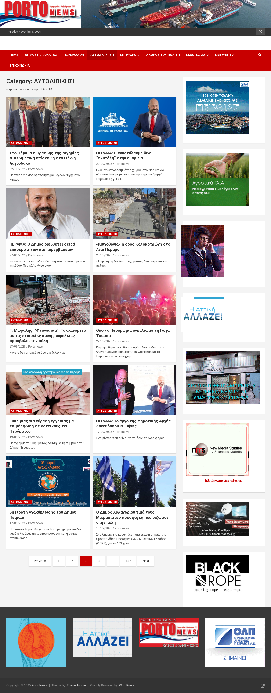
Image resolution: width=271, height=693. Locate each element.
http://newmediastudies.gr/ (223, 480)
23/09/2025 (18, 346)
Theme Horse (76, 685)
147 (128, 561)
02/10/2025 (18, 169)
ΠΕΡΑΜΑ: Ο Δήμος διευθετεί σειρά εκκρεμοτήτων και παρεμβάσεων (42, 247)
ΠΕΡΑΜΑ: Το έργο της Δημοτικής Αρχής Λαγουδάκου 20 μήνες (133, 423)
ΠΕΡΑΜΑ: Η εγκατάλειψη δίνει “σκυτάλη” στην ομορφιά (124, 155)
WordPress (126, 685)
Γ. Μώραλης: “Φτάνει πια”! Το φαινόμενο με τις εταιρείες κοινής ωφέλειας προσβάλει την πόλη (48, 335)
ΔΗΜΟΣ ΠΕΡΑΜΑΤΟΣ (41, 55)
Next (146, 561)
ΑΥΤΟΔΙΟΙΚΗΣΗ (102, 55)
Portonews (35, 169)
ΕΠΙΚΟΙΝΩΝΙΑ (20, 66)
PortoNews (39, 685)
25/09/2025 (104, 255)
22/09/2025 (104, 341)
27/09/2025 (18, 255)
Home (14, 55)
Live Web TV (224, 55)
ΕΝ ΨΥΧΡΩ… (129, 55)
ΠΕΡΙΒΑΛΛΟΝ (74, 55)
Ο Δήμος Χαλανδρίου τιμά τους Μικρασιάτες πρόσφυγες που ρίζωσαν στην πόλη (132, 517)
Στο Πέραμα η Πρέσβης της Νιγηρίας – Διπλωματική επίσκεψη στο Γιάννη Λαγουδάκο (46, 158)
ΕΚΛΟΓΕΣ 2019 (197, 55)
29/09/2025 (104, 164)
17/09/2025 (104, 431)
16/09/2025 (104, 528)
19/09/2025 (18, 437)
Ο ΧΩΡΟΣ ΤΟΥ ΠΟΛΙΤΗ (162, 55)
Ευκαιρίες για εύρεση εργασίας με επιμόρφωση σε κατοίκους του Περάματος (42, 426)
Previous (40, 561)
